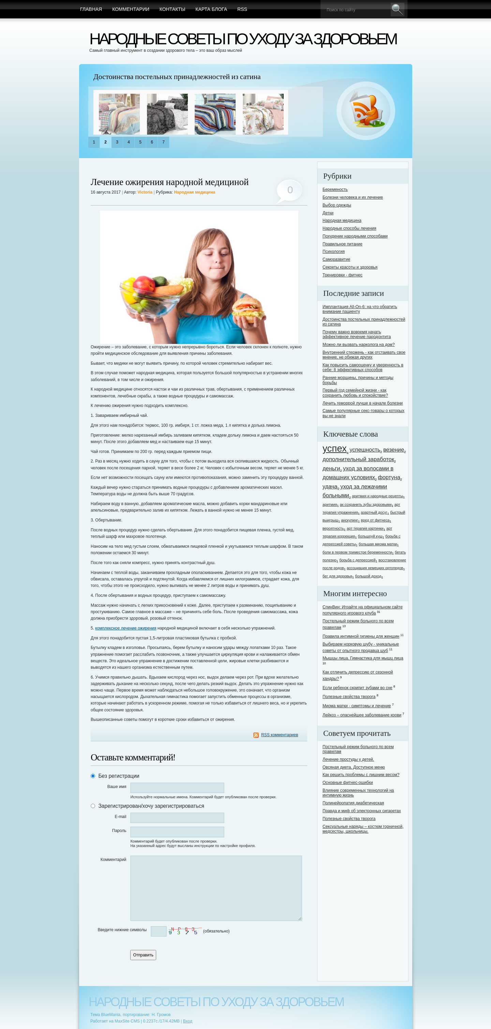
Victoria (144, 192)
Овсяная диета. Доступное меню (354, 767)
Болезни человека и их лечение (353, 197)
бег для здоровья (337, 576)
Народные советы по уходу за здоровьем (242, 39)
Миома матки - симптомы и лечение (357, 705)
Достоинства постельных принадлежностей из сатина (177, 77)
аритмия (330, 504)
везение (393, 450)
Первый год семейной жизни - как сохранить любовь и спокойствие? (355, 392)
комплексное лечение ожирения (125, 628)
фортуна (389, 477)
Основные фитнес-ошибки (348, 782)
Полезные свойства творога (349, 696)
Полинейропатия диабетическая (353, 803)
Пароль (119, 830)
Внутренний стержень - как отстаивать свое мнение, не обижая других (364, 355)
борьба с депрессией (357, 560)
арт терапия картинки (365, 528)
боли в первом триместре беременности (357, 552)
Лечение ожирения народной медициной (170, 182)
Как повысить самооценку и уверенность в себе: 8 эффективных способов (363, 367)
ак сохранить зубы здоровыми (365, 504)
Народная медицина (194, 192)
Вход (187, 1021)
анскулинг (349, 520)
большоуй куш (370, 536)
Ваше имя (117, 786)
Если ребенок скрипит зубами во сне (357, 687)
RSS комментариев (279, 734)
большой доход (368, 576)
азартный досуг (374, 512)
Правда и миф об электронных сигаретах (362, 810)
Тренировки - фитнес (342, 275)
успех (335, 448)
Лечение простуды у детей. (348, 759)
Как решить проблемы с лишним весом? (361, 774)
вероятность (333, 528)
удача (330, 486)
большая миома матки (378, 544)
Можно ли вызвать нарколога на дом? (359, 344)
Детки (328, 213)
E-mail (120, 816)
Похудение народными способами (355, 236)
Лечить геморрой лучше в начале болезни (363, 403)
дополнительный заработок (358, 459)
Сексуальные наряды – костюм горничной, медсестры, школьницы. (363, 829)
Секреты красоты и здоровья (350, 267)
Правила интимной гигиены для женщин (361, 636)
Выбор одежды (337, 205)
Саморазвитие (336, 259)
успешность (364, 450)
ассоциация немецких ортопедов (375, 568)
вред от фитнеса (375, 520)
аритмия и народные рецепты (377, 496)
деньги (331, 468)
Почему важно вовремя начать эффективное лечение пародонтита (357, 334)
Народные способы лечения (349, 228)
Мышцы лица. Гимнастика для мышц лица (363, 658)
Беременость (335, 189)
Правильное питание (342, 244)
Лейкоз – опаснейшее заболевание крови (362, 715)
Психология (334, 251)
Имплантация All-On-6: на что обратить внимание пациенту (360, 309)
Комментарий (114, 859)
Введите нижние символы (122, 929)
